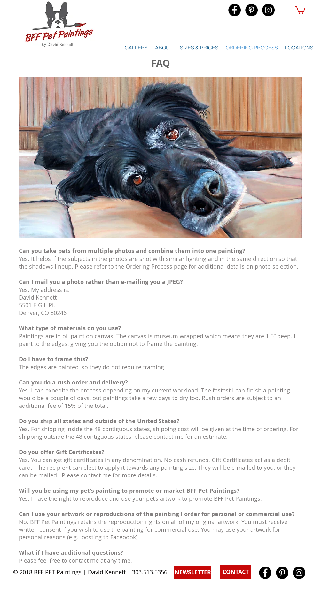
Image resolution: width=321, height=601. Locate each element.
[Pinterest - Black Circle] (251, 10)
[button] (300, 9)
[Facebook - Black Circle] (234, 10)
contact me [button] (84, 560)
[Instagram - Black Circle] (268, 10)
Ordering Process (149, 266)
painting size (178, 467)
